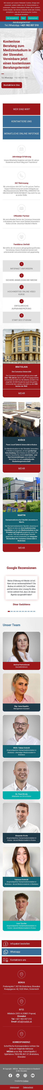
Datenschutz (28, 1087)
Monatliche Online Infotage (21, 133)
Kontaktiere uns (21, 121)
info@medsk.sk (25, 1021)
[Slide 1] (9, 611)
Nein (23, 18)
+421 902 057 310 (21, 78)
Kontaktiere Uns (12, 85)
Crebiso (25, 1081)
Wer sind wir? (21, 109)
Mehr (21, 393)
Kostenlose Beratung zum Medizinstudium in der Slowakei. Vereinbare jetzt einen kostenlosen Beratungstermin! (17, 55)
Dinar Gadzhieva (21, 604)
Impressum (14, 1087)
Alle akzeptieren (12, 18)
